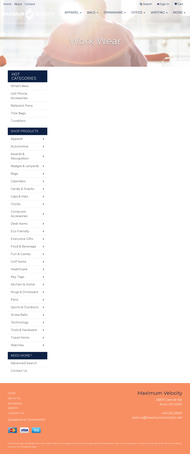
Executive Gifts (22, 239)
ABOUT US (14, 398)
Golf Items (18, 261)
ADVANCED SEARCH (15, 405)
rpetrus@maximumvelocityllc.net (157, 417)
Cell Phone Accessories (19, 96)
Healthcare (19, 269)
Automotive (19, 146)
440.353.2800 (172, 413)
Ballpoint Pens (21, 105)
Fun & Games (21, 254)
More (179, 14)
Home (7, 4)
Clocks (15, 204)
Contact (30, 4)
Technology (20, 322)
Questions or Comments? (26, 419)
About (18, 4)
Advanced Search (24, 363)
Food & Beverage (23, 246)
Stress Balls (19, 315)
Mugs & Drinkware (24, 292)
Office (138, 14)
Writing (159, 14)
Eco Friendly (20, 231)
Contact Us (19, 370)
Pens (14, 299)
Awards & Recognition (20, 156)
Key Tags (17, 277)
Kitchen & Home (23, 284)
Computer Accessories (19, 214)
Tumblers (18, 121)
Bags (92, 14)
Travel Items (20, 337)
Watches (17, 345)
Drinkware (115, 14)
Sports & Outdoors (24, 307)
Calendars (18, 181)
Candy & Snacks (22, 189)
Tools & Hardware (24, 330)
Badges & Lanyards (25, 166)
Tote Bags (18, 113)
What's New (20, 86)
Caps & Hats (19, 196)
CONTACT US (16, 413)
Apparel (73, 14)
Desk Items (19, 223)
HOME (12, 393)
